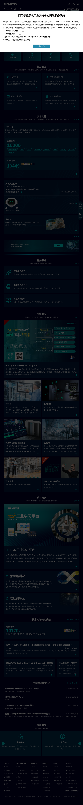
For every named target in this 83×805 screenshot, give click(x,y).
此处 (7, 40)
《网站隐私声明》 (10, 34)
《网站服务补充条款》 (11, 31)
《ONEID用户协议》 (30, 37)
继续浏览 (41, 46)
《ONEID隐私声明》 (45, 37)
